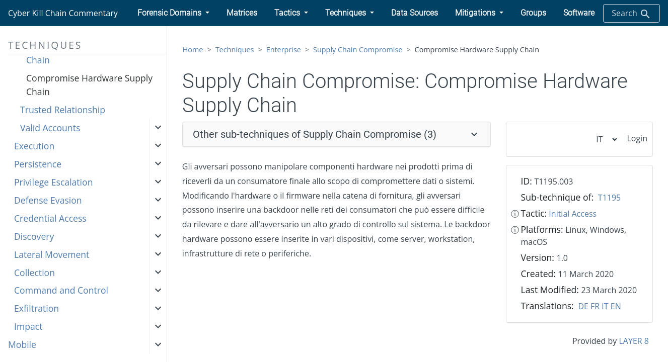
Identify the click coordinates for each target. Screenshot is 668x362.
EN (616, 306)
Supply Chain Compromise (357, 49)
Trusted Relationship (62, 110)
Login (637, 138)
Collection (34, 272)
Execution (34, 146)
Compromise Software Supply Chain (87, 53)
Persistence (37, 164)
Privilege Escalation (53, 182)
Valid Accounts (50, 128)
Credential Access (50, 218)
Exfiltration (36, 308)
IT (605, 306)
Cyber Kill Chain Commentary (63, 13)
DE (583, 306)
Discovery (34, 236)
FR (595, 306)
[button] (173, 13)
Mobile (22, 344)
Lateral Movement (51, 254)
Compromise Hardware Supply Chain (89, 84)
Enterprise (283, 49)
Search (631, 14)
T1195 (609, 197)
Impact (28, 326)
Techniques (234, 49)
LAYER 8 (633, 340)
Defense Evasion (48, 200)
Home (193, 49)
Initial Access (573, 213)
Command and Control (61, 290)
